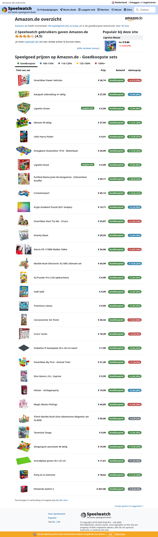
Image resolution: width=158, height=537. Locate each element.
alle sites (63, 500)
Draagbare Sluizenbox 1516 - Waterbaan (56, 150)
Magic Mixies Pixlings (45, 404)
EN (58, 521)
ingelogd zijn (31, 41)
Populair (52, 517)
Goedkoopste (26, 63)
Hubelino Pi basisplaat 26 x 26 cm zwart (55, 347)
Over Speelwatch (56, 513)
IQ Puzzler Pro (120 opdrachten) (51, 277)
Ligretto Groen (42, 108)
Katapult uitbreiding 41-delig (49, 94)
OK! (110, 534)
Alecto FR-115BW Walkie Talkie (50, 249)
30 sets (125, 25)
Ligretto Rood (41, 164)
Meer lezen (120, 534)
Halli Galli (39, 291)
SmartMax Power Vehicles (48, 80)
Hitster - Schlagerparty (46, 390)
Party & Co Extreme (44, 474)
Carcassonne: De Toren (46, 319)
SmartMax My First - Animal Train (52, 362)
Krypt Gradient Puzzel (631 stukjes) (53, 207)
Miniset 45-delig (42, 122)
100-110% (47, 63)
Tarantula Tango (43, 432)
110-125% (65, 63)
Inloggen (135, 2)
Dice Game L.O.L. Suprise (47, 376)
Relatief (120, 70)
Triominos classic (43, 305)
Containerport (41, 192)
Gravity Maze (41, 235)
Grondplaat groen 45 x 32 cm (50, 460)
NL (53, 521)
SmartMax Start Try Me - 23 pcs (51, 221)
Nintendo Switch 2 (44, 488)
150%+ (100, 63)
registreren (149, 2)
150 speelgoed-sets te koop (63, 25)
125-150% (83, 63)
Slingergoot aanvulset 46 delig (50, 446)
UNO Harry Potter (43, 136)
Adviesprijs (134, 70)
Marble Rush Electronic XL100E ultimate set (57, 263)
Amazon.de (21, 25)
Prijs (103, 70)
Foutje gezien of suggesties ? (129, 506)
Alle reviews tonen (88, 48)
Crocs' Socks (40, 333)
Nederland (119, 2)
